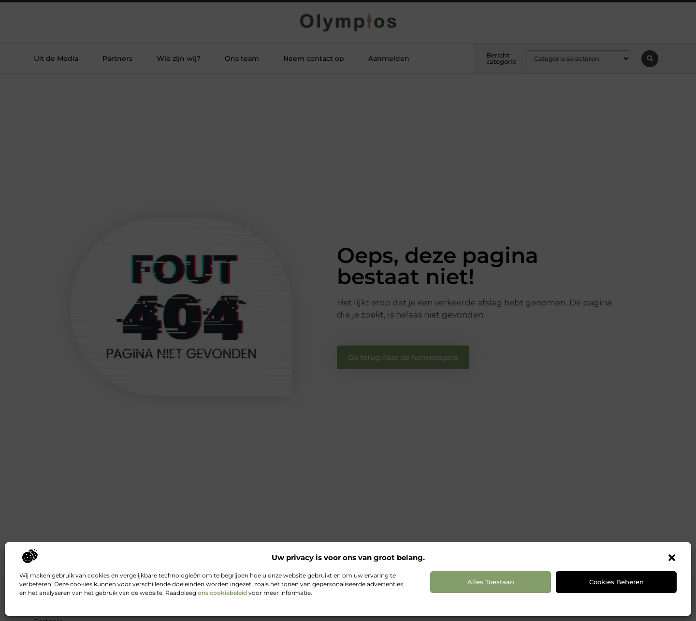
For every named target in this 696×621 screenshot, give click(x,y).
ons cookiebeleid (222, 592)
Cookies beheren (616, 582)
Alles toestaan (490, 582)
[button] (672, 558)
